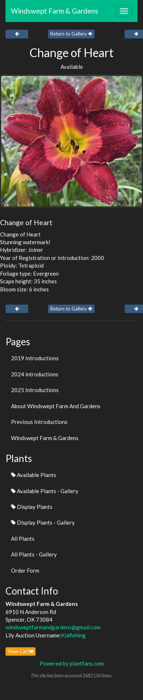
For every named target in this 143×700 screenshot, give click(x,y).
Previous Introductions (39, 421)
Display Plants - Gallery (43, 522)
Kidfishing (73, 635)
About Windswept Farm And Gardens (55, 406)
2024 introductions (34, 374)
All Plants (22, 538)
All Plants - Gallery (34, 554)
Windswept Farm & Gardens (54, 11)
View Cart (20, 651)
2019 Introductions (35, 358)
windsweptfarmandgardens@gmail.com (53, 627)
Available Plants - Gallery (44, 491)
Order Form (25, 570)
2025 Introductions (35, 390)
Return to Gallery (71, 34)
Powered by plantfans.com (72, 663)
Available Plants (33, 475)
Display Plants (31, 506)
